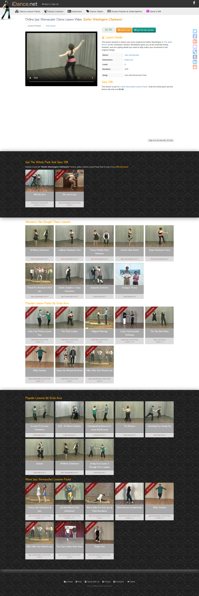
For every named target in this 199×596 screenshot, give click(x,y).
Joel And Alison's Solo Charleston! (69, 509)
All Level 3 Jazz (69, 194)
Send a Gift (153, 11)
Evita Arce (129, 60)
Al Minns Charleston (39, 250)
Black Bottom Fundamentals (129, 507)
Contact (68, 582)
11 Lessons (30, 350)
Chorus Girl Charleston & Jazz (39, 509)
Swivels (39, 463)
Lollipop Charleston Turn (69, 250)
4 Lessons (90, 311)
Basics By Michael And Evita (69, 370)
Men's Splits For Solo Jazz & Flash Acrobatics (99, 509)
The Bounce (129, 426)
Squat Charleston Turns (159, 250)
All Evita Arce (40, 194)
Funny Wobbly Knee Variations (99, 252)
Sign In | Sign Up (50, 4)
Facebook (118, 582)
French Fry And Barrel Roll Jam (39, 289)
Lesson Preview (34, 26)
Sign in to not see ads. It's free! (161, 140)
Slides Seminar (39, 370)
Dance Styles (94, 11)
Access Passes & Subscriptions (124, 11)
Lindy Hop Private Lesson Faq (39, 333)
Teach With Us (92, 582)
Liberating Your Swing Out (159, 426)
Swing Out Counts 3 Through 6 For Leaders (99, 465)
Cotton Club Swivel (129, 250)
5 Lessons (90, 487)
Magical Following (99, 331)
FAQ (79, 582)
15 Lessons (30, 311)
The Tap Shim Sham (159, 331)
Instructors (75, 11)
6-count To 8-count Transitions (39, 428)
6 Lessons (150, 311)
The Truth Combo (69, 331)
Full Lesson (50, 26)
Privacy (106, 582)
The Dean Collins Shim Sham (69, 546)
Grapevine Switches (99, 287)
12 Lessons (90, 526)
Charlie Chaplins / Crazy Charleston (69, 289)
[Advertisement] (99, 117)
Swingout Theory (129, 287)
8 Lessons (60, 311)
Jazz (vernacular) (132, 55)
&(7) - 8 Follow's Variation (69, 426)
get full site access (144, 30)
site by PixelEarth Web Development (99, 586)
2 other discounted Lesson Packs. (134, 87)
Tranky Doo (99, 546)
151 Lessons (30, 174)
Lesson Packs (27, 11)
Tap (154, 340)
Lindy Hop (34, 203)
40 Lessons (60, 174)
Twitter (131, 582)
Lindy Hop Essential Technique (129, 333)
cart (124, 30)
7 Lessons (60, 350)
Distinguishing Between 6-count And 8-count (99, 428)
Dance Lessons (54, 11)
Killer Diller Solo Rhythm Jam (99, 370)
